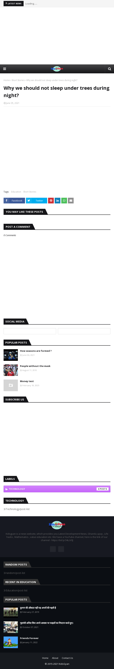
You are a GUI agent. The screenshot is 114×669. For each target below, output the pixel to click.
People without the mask (35, 366)
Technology (59, 489)
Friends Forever (29, 638)
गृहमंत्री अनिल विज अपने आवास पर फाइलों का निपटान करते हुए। (46, 623)
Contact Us (67, 658)
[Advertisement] (57, 36)
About (55, 658)
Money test (27, 381)
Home (7, 80)
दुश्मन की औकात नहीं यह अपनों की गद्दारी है (38, 607)
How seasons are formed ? (36, 350)
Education (16, 191)
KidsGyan (64, 663)
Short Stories (18, 80)
